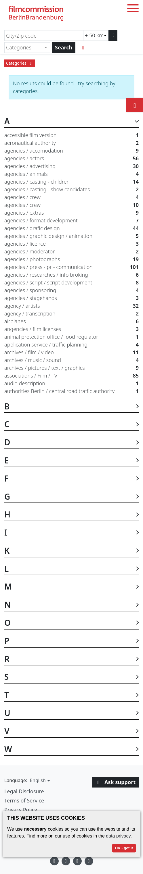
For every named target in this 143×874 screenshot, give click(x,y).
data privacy (118, 835)
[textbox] (25, 47)
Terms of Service (24, 800)
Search (63, 47)
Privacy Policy (20, 809)
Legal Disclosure (24, 791)
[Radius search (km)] (95, 35)
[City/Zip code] (43, 35)
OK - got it (124, 848)
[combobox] (27, 47)
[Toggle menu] (133, 9)
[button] (39, 780)
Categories (19, 63)
